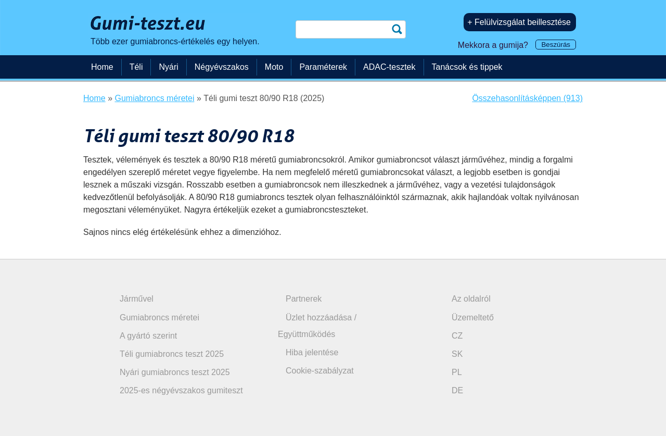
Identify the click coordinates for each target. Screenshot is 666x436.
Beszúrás (555, 44)
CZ (457, 335)
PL (457, 372)
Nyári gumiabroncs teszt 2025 (175, 372)
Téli (136, 67)
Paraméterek (323, 67)
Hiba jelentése (312, 352)
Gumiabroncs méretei (159, 317)
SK (457, 354)
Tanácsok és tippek (467, 67)
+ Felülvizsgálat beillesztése (519, 22)
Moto (274, 67)
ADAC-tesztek (389, 67)
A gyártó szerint (148, 335)
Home (102, 67)
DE (457, 390)
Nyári (168, 67)
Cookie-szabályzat (320, 370)
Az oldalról (471, 298)
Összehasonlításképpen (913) (527, 98)
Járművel (136, 298)
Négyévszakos (222, 67)
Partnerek (304, 298)
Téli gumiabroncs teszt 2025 (172, 354)
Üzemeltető (473, 317)
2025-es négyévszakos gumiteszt (181, 390)
